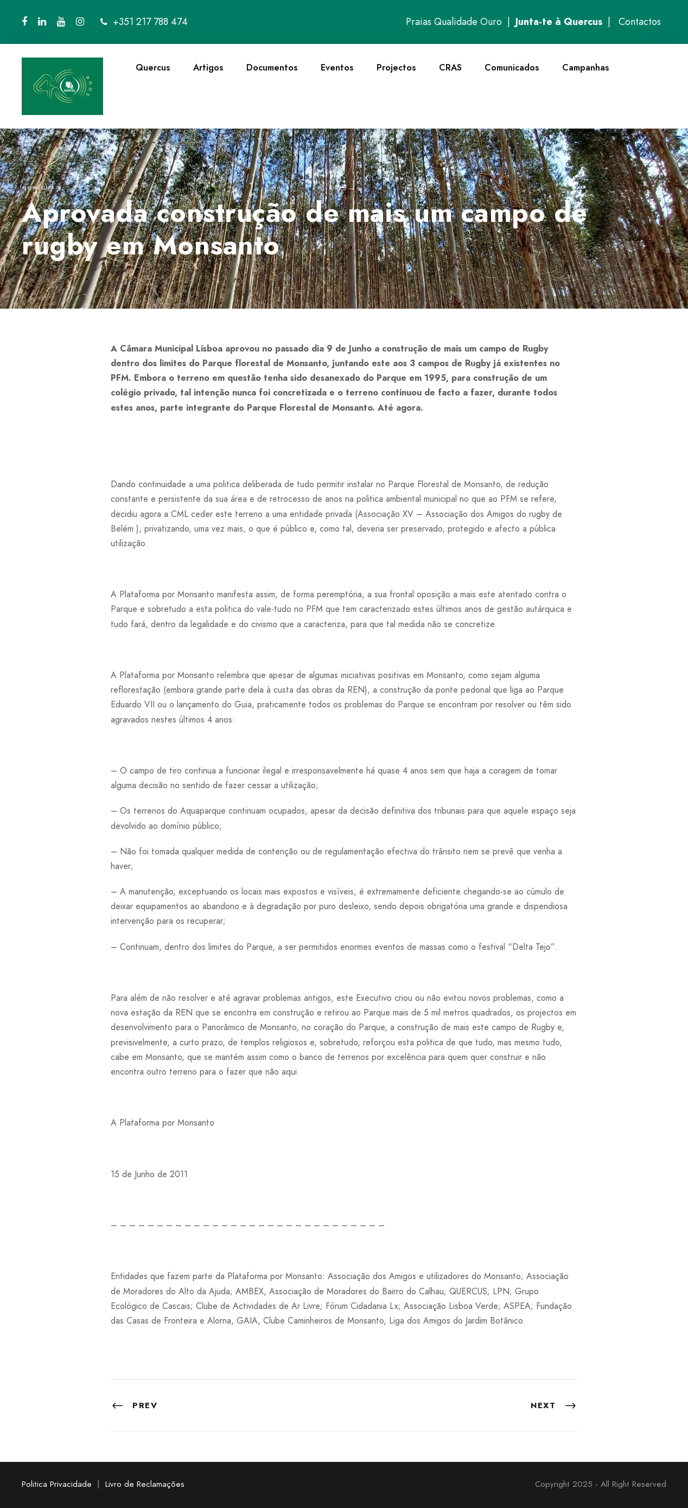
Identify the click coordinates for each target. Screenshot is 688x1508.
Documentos (272, 67)
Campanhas (585, 67)
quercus (38, 187)
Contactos (640, 22)
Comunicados (512, 67)
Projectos (396, 67)
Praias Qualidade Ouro (454, 22)
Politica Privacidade (57, 1484)
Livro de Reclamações (144, 1484)
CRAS (450, 67)
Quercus (153, 67)
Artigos (208, 67)
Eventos (337, 67)
